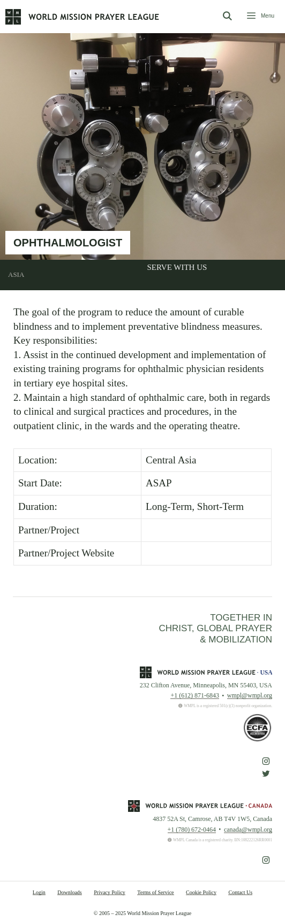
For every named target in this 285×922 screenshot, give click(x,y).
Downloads (69, 892)
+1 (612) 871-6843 (194, 695)
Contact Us (240, 892)
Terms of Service (155, 892)
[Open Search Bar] (227, 16)
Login (39, 892)
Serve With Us (177, 267)
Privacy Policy (109, 892)
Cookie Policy (201, 892)
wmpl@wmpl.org (249, 695)
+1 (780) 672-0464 (192, 829)
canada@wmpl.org (248, 829)
